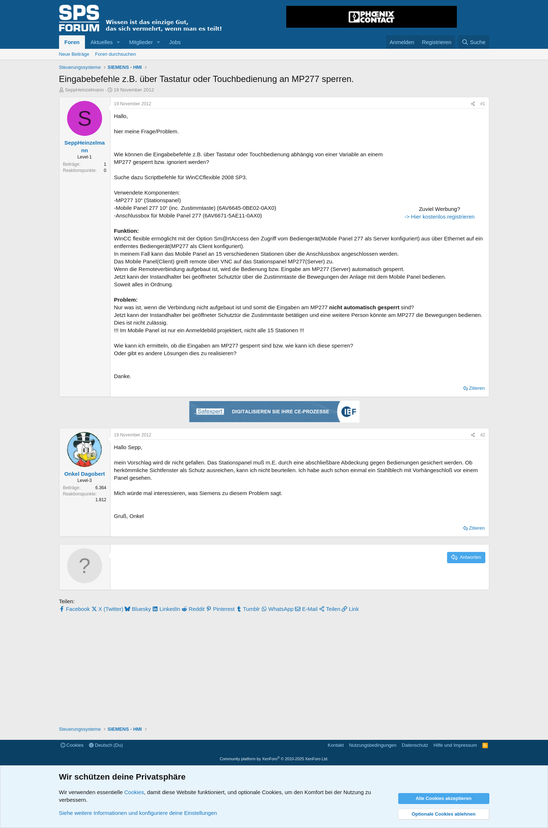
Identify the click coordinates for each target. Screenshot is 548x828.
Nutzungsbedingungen (372, 745)
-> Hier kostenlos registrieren (439, 216)
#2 (482, 434)
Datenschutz (415, 745)
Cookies (72, 745)
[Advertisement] (439, 157)
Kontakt (336, 745)
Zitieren (477, 388)
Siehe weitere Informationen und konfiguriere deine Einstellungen (138, 813)
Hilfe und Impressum (455, 745)
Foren (72, 42)
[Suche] (473, 42)
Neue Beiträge (74, 54)
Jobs (175, 42)
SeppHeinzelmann (84, 90)
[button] (118, 42)
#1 (482, 103)
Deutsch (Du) (106, 745)
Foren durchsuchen (115, 54)
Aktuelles (101, 42)
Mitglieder (141, 42)
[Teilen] (473, 104)
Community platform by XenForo (274, 759)
